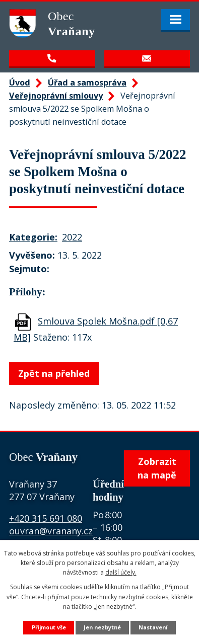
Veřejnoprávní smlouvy (56, 95)
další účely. (121, 572)
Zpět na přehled (54, 373)
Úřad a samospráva (87, 82)
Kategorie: (33, 237)
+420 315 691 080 (45, 518)
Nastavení (153, 627)
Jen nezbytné (102, 627)
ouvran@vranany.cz (51, 531)
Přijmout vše (49, 627)
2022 (72, 237)
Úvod (19, 82)
